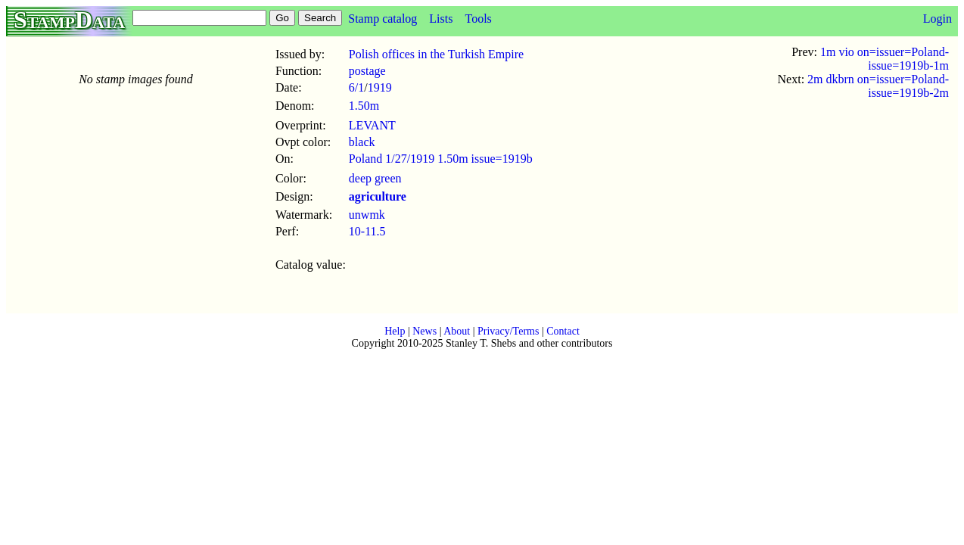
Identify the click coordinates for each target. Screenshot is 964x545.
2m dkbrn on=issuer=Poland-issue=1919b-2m (878, 86)
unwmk (367, 214)
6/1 (356, 87)
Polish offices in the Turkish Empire (436, 54)
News (424, 331)
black (362, 141)
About (456, 331)
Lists (440, 18)
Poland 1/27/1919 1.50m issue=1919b (441, 158)
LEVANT (372, 125)
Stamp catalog (382, 18)
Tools (478, 18)
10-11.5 (367, 231)
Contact (563, 331)
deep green (375, 178)
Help (394, 331)
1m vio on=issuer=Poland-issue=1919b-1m (884, 58)
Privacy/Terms (508, 331)
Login (937, 18)
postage (367, 70)
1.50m (364, 105)
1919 (380, 87)
